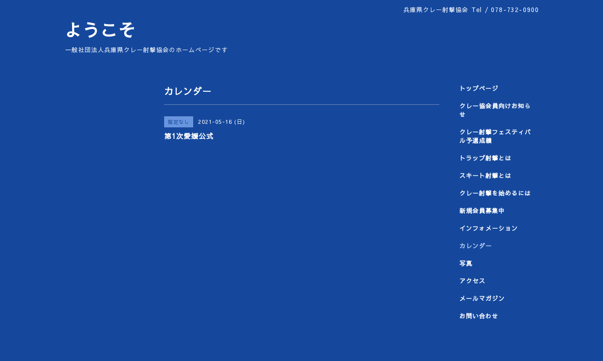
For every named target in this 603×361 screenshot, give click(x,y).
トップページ (478, 88)
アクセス (472, 281)
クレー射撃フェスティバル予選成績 (495, 136)
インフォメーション (488, 228)
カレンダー (475, 246)
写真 (465, 263)
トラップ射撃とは (485, 158)
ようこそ (100, 30)
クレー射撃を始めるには (495, 193)
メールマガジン (482, 298)
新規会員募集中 (482, 211)
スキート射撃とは (485, 175)
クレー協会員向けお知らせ (495, 110)
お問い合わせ (478, 316)
